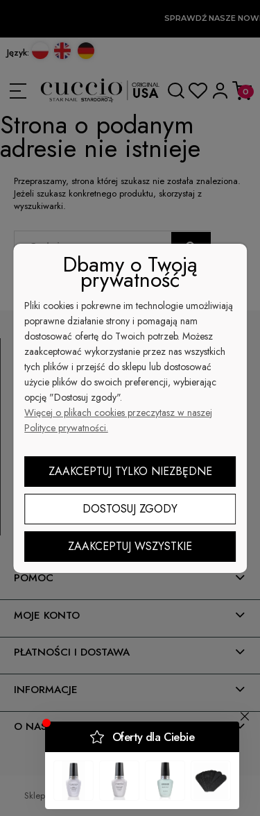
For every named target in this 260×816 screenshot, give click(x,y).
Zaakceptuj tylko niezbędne (130, 471)
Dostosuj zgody (130, 509)
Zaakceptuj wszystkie (130, 546)
